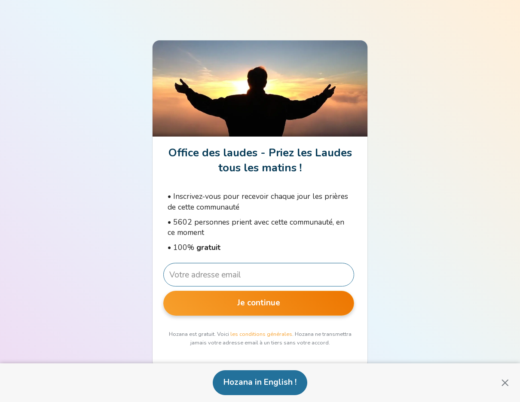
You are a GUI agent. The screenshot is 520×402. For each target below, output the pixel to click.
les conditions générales (261, 334)
